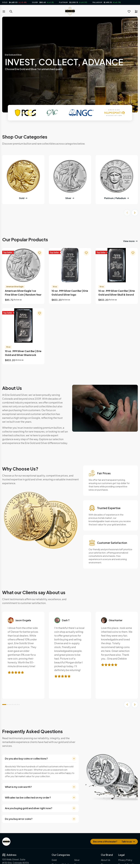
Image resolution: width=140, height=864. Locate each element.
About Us (105, 860)
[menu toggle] (3, 11)
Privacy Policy (125, 860)
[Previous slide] (127, 213)
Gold (23, 198)
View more (130, 241)
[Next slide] (135, 213)
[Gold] (23, 176)
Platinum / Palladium (116, 198)
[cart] (136, 11)
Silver (70, 198)
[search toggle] (11, 11)
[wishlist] (129, 11)
